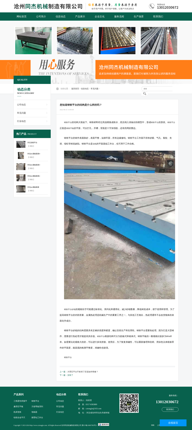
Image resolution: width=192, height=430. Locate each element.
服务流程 (119, 16)
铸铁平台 (68, 122)
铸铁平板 (70, 128)
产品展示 (80, 16)
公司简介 (41, 16)
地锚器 (34, 412)
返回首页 (75, 89)
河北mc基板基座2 (33, 176)
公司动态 (21, 104)
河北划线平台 (32, 143)
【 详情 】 (31, 146)
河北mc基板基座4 (33, 154)
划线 (94, 144)
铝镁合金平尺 (19, 418)
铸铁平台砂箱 (70, 309)
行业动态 (21, 121)
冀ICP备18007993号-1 (89, 425)
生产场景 (139, 16)
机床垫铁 (17, 412)
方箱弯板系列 (37, 407)
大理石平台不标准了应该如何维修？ (82, 372)
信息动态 (61, 16)
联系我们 (158, 16)
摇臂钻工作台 (37, 418)
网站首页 (22, 16)
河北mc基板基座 (33, 187)
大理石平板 (18, 407)
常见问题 (94, 89)
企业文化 (100, 16)
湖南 (152, 425)
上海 (158, 425)
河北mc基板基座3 (33, 165)
